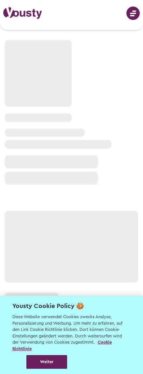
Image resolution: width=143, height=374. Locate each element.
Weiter (46, 362)
